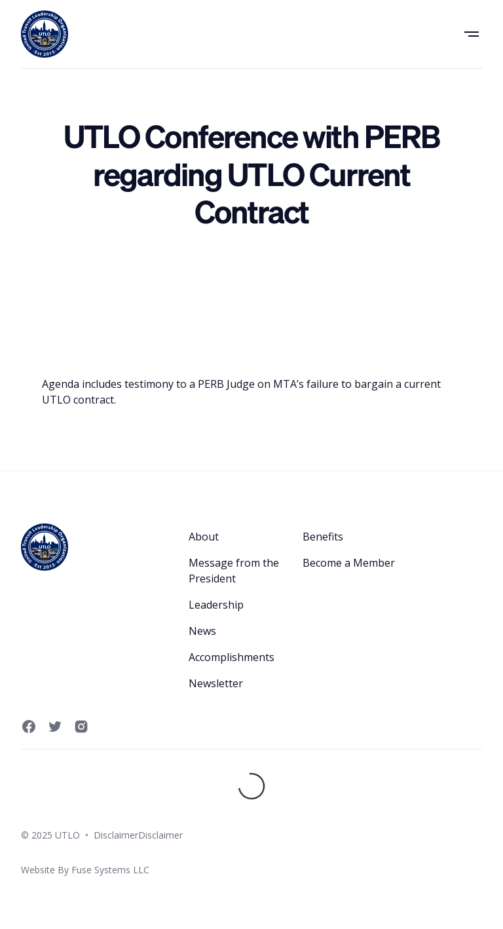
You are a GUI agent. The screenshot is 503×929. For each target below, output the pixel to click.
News (202, 631)
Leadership (216, 604)
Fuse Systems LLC (110, 869)
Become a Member (349, 563)
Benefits (323, 536)
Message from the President (234, 571)
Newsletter (216, 683)
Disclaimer (116, 835)
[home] (44, 34)
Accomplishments (231, 657)
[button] (471, 34)
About (204, 536)
